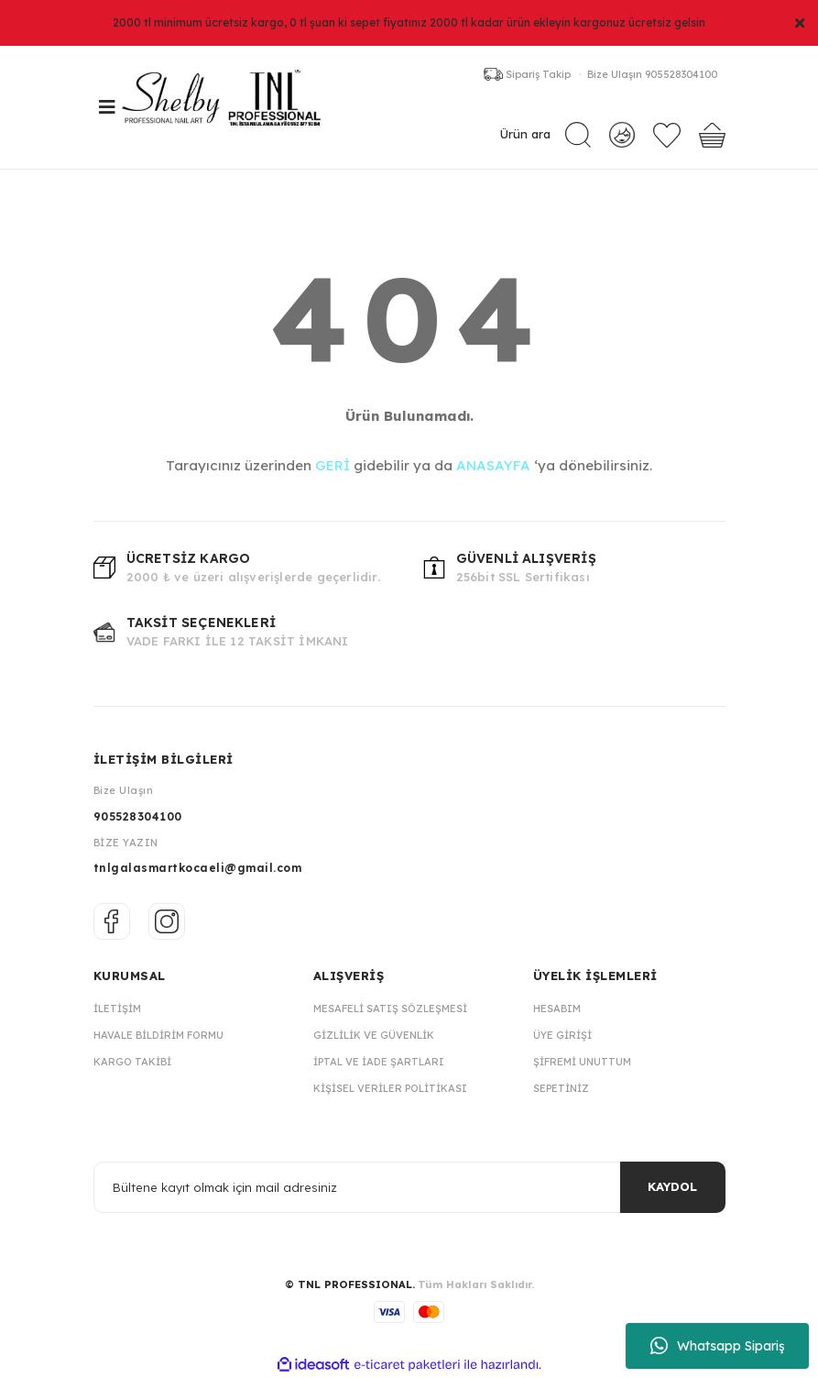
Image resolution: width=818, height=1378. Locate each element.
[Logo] (231, 107)
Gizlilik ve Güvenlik (373, 1035)
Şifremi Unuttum (582, 1061)
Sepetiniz (561, 1088)
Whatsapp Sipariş (717, 1346)
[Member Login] (621, 134)
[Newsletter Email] (409, 1187)
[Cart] (712, 135)
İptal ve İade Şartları (378, 1061)
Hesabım (557, 1008)
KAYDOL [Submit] (672, 1186)
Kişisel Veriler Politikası (390, 1088)
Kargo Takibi (132, 1061)
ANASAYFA (493, 465)
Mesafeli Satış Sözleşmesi (390, 1008)
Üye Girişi (562, 1035)
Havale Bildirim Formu (158, 1035)
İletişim (117, 1008)
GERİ (332, 465)
